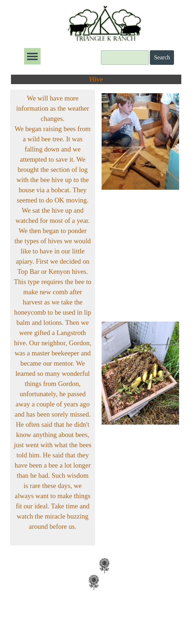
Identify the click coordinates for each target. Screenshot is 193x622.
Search (162, 57)
